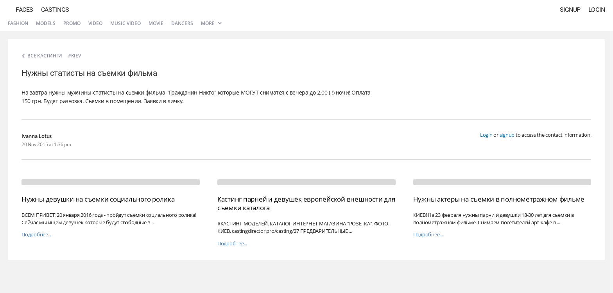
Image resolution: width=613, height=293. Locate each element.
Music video (125, 23)
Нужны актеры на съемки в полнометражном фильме (499, 199)
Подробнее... (36, 235)
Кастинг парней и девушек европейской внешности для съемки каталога (306, 203)
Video (95, 23)
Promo (72, 23)
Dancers (182, 23)
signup (507, 134)
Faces (24, 9)
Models (46, 23)
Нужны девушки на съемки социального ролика (98, 199)
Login (596, 9)
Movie (156, 23)
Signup (570, 9)
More (211, 23)
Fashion (18, 23)
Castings (55, 9)
